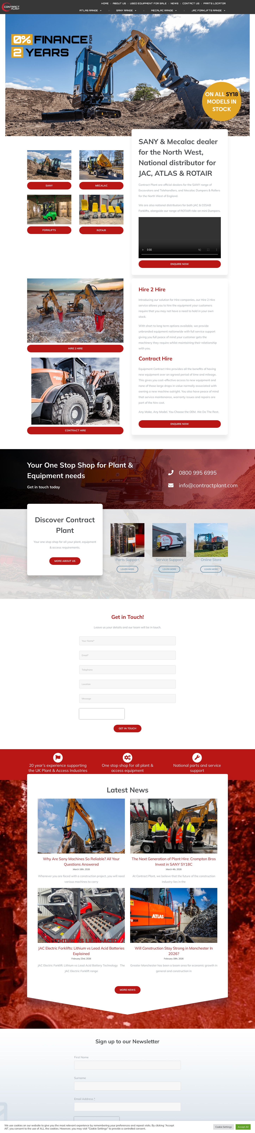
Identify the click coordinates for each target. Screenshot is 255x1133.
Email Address (84, 1099)
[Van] (169, 524)
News (174, 3)
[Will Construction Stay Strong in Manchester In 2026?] (173, 915)
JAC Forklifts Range (208, 10)
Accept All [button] (243, 1126)
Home (105, 3)
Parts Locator (214, 3)
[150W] (208, 524)
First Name (81, 1057)
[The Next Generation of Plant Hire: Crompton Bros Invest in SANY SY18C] (173, 826)
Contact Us (190, 3)
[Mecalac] (101, 151)
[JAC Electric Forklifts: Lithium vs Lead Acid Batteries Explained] (81, 915)
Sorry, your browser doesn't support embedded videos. (180, 237)
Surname (80, 1078)
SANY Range (126, 10)
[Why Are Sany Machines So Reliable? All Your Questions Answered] (81, 826)
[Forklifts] (49, 196)
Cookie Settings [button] (223, 1126)
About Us (119, 3)
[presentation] (101, 714)
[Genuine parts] (127, 524)
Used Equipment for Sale (148, 3)
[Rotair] (101, 196)
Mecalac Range (164, 10)
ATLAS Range (90, 10)
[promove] (75, 280)
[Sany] (49, 151)
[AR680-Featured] (75, 359)
